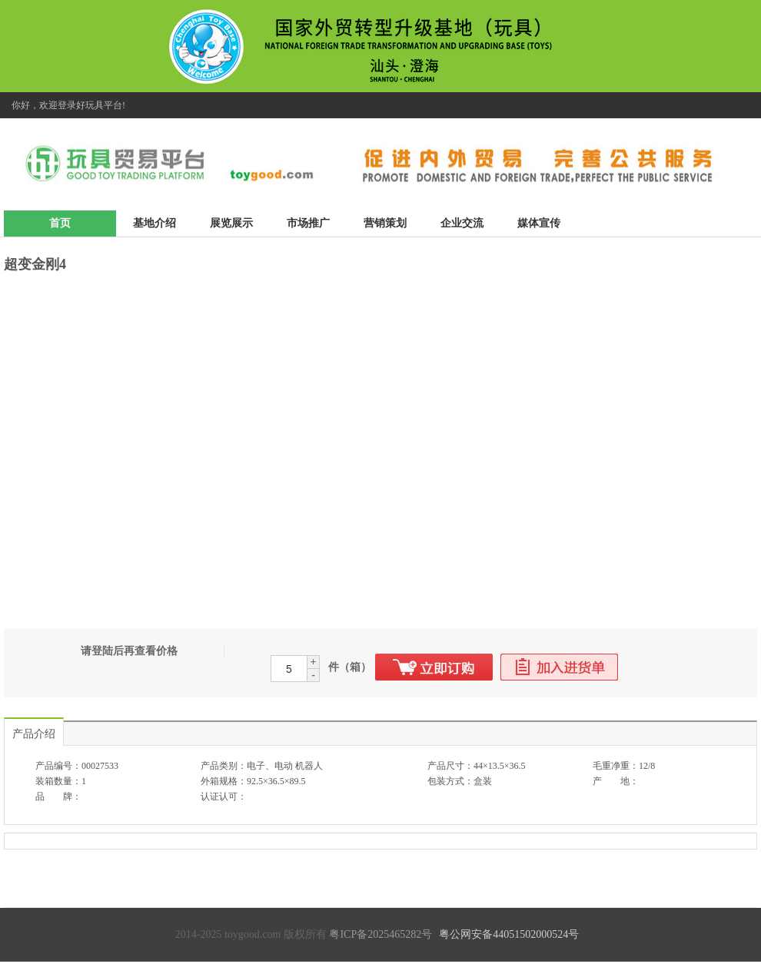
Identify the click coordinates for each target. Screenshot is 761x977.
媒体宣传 (538, 223)
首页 (60, 223)
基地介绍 (154, 223)
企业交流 (462, 223)
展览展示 (231, 223)
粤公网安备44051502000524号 (509, 934)
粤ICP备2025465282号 (380, 934)
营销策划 (385, 223)
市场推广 (308, 223)
